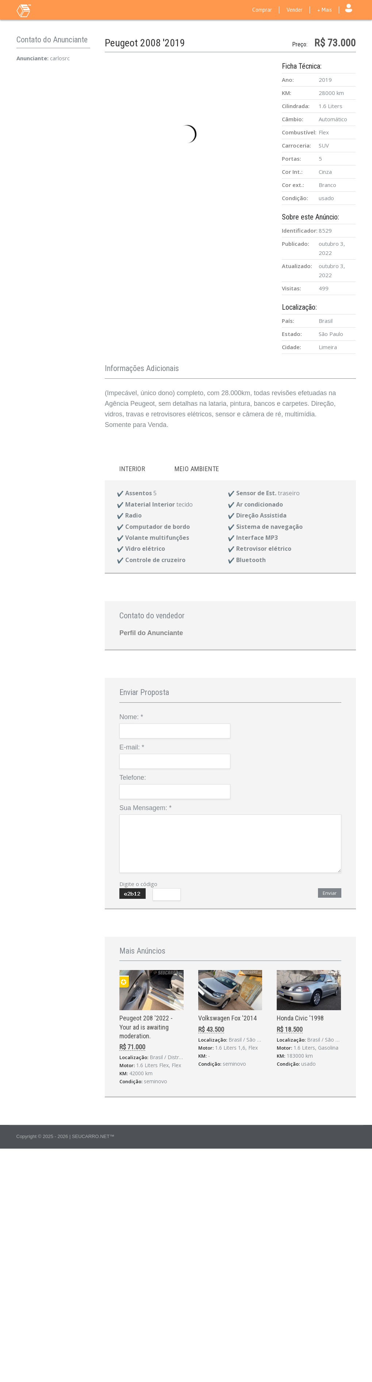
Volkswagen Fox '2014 (227, 1018)
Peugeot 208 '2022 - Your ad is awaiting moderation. (146, 1027)
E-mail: (131, 747)
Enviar (330, 893)
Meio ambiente (197, 469)
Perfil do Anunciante (151, 633)
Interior (132, 469)
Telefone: (132, 777)
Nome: (131, 717)
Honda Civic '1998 (300, 1018)
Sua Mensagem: (145, 808)
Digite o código (138, 883)
